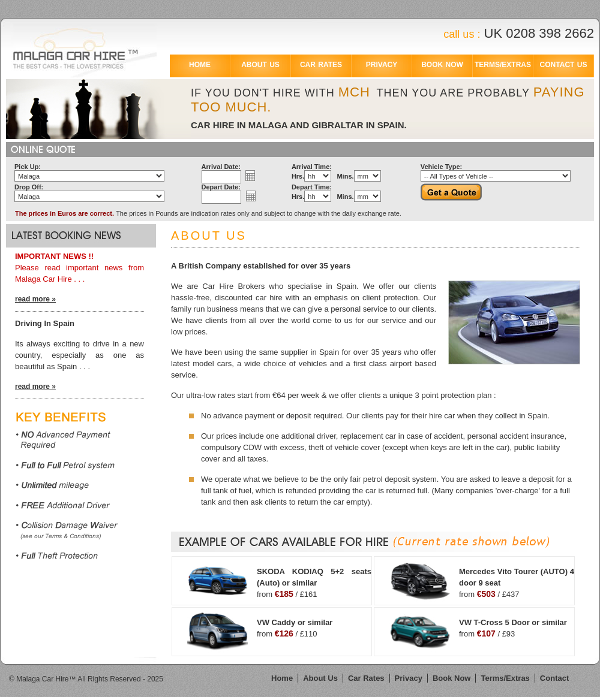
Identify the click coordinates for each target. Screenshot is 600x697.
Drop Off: (28, 187)
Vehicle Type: (442, 166)
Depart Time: (312, 187)
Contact (554, 678)
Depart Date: (221, 187)
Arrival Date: (221, 166)
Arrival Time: (312, 166)
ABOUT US (260, 65)
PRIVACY (381, 65)
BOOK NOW (442, 65)
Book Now (452, 678)
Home (282, 678)
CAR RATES (321, 65)
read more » (35, 299)
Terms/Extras (505, 678)
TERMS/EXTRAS (503, 65)
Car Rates (366, 678)
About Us (320, 678)
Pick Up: (27, 166)
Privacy (408, 678)
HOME (200, 65)
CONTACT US (563, 65)
